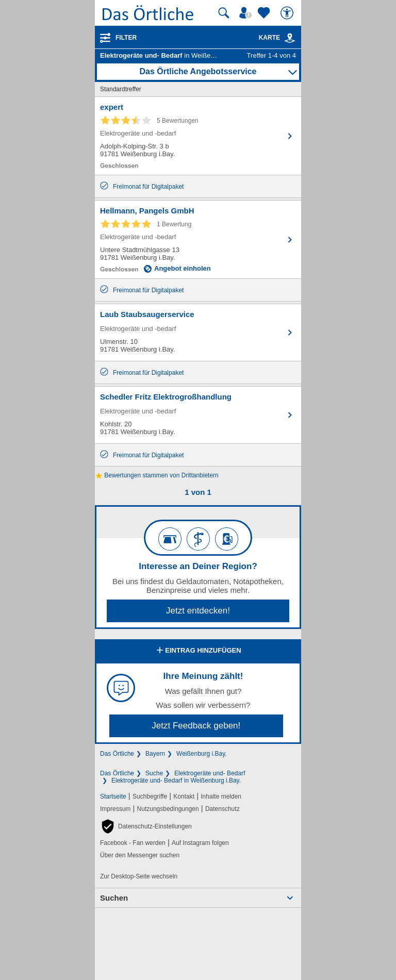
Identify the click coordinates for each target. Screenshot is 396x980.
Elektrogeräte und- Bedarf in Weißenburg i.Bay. (176, 780)
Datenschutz (222, 808)
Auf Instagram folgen (200, 842)
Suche (154, 773)
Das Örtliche (117, 753)
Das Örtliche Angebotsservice (197, 71)
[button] (146, 826)
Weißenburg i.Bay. (201, 753)
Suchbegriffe (150, 796)
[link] (290, 38)
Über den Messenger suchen (139, 855)
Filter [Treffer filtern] (126, 37)
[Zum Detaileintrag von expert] (198, 136)
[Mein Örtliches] (247, 13)
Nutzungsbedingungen (168, 808)
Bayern (155, 753)
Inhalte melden (221, 796)
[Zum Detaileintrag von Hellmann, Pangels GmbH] (198, 239)
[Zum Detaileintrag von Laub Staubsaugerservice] (198, 332)
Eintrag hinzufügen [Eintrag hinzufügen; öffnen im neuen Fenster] (198, 651)
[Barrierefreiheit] (288, 13)
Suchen (114, 897)
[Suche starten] (224, 13)
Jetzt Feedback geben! (196, 725)
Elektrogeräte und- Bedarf (209, 773)
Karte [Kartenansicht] (277, 37)
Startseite (113, 796)
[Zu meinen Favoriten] (265, 13)
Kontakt (183, 796)
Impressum (115, 808)
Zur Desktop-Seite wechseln (138, 876)
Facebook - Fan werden (133, 842)
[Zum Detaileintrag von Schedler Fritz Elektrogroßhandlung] (198, 415)
